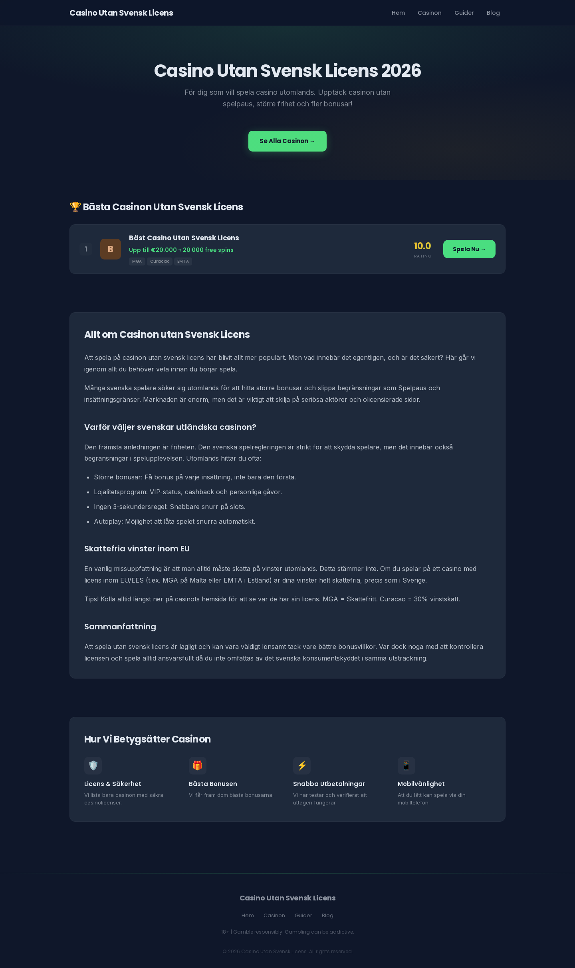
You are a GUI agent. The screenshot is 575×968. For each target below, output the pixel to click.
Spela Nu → (469, 249)
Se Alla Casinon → (287, 141)
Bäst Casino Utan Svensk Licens (184, 238)
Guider (464, 13)
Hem (398, 13)
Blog (493, 13)
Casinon (430, 13)
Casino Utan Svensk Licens (121, 12)
